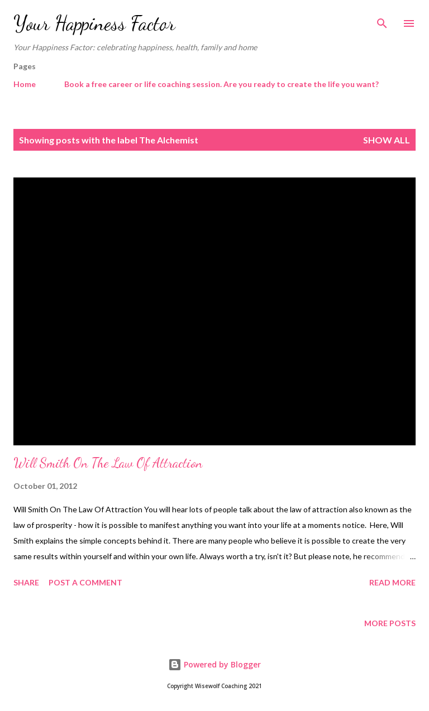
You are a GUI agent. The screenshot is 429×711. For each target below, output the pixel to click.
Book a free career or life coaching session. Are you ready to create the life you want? (221, 84)
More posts (390, 623)
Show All (386, 139)
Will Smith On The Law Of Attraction (107, 463)
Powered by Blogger (214, 664)
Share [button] (26, 582)
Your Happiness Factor (94, 23)
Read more (392, 582)
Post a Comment (85, 582)
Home (24, 84)
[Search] (382, 20)
